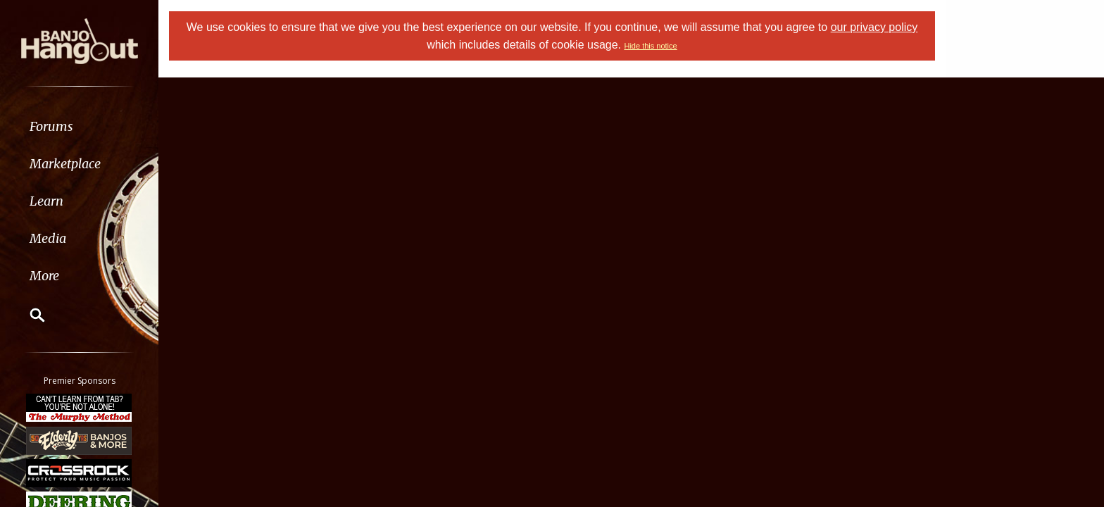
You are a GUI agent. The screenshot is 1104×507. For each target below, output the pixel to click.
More (44, 276)
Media (48, 238)
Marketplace (65, 164)
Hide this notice (650, 46)
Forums (51, 126)
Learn (46, 201)
